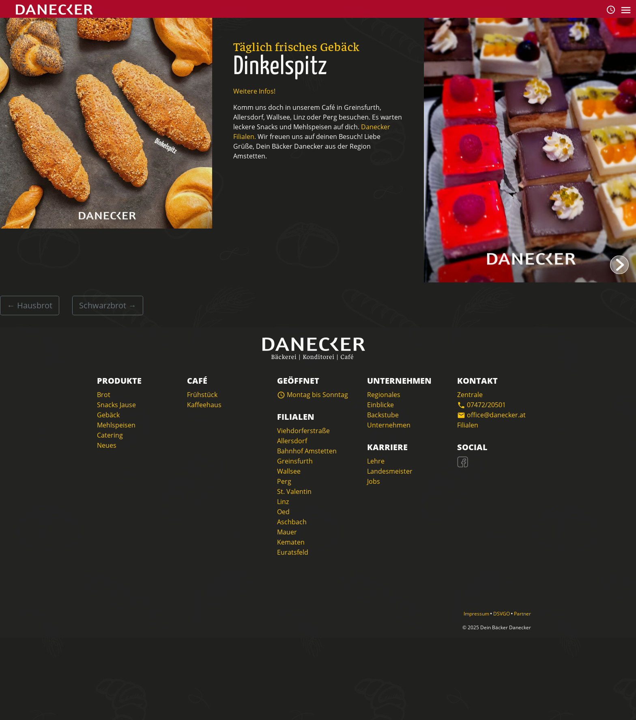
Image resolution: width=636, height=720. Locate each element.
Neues (106, 445)
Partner (522, 613)
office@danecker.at (491, 414)
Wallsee (289, 471)
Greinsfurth (295, 461)
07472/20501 (481, 404)
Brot (103, 394)
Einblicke (380, 404)
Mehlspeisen (116, 425)
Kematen (291, 542)
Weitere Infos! (254, 91)
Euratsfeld (292, 552)
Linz (283, 501)
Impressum (477, 613)
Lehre (376, 461)
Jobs (373, 481)
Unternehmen (388, 425)
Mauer (287, 532)
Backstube (383, 414)
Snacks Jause (116, 404)
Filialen (467, 425)
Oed (283, 511)
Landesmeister (390, 471)
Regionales (383, 394)
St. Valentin (294, 491)
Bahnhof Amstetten (307, 451)
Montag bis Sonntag (312, 394)
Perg (284, 481)
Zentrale (470, 394)
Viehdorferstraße (303, 430)
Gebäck (108, 414)
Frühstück (202, 394)
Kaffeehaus (204, 404)
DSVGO (502, 613)
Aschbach (292, 521)
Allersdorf (292, 440)
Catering (110, 435)
